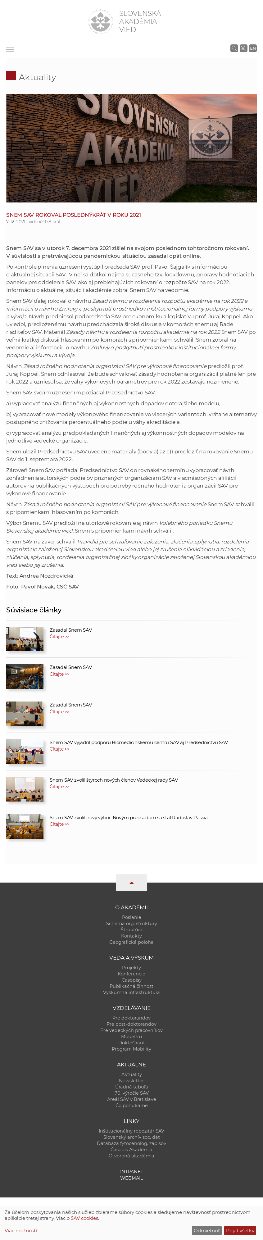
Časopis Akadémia (131, 1149)
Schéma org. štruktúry (131, 923)
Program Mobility (131, 1049)
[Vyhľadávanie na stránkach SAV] (234, 48)
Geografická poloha (131, 942)
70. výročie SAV (132, 1093)
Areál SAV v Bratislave (131, 1099)
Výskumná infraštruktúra (131, 992)
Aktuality (37, 77)
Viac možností (21, 1230)
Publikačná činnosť (131, 986)
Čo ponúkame (132, 1105)
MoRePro (131, 1036)
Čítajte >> (60, 636)
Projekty (131, 967)
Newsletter (131, 1080)
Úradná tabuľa (131, 1087)
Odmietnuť (207, 1230)
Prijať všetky (240, 1230)
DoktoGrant (131, 1043)
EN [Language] (253, 48)
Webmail (131, 1178)
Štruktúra (132, 930)
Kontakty (131, 936)
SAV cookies (84, 1218)
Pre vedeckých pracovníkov (131, 1030)
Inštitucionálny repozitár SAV (131, 1131)
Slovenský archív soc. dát (131, 1137)
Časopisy (132, 980)
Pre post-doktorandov (131, 1024)
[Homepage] (100, 21)
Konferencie (131, 974)
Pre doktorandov (131, 1018)
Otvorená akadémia (131, 1156)
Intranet (131, 1171)
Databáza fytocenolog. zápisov (131, 1143)
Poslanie (131, 917)
